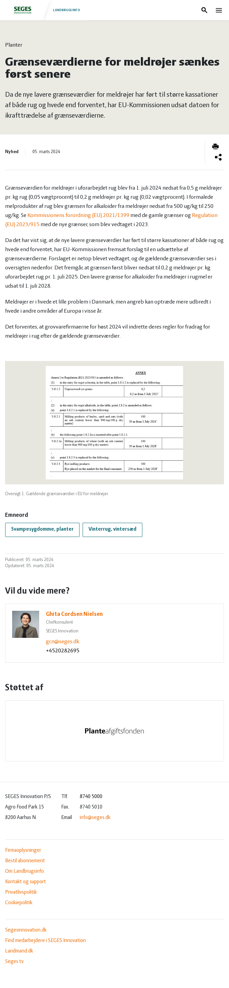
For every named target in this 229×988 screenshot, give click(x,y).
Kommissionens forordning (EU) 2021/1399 (78, 215)
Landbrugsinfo (43, 10)
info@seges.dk (95, 817)
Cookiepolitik (18, 903)
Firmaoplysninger (23, 850)
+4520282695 (62, 651)
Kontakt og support (25, 882)
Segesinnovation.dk (26, 930)
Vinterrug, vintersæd (112, 529)
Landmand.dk (19, 951)
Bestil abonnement (25, 861)
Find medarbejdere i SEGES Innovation (45, 940)
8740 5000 (91, 796)
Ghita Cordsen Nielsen (74, 614)
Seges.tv (14, 961)
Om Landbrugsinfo (24, 871)
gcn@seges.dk (62, 641)
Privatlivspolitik (21, 892)
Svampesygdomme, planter (42, 529)
